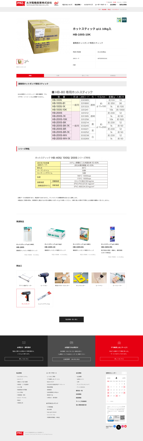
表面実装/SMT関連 (22, 389)
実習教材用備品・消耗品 (53, 417)
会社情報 (78, 373)
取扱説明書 (50, 387)
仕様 (57, 75)
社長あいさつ (80, 379)
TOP (99, 9)
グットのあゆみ (81, 387)
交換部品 (112, 75)
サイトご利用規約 (81, 401)
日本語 (114, 2)
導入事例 (49, 409)
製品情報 (104, 9)
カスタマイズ (88, 4)
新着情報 (78, 398)
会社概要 (79, 376)
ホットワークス (51, 414)
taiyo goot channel (51, 412)
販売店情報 (123, 4)
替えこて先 (85, 75)
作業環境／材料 (21, 395)
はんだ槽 (19, 387)
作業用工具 (20, 403)
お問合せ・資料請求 (52, 397)
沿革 (78, 382)
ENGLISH (119, 2)
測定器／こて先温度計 (23, 384)
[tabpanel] (43, 37)
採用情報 (78, 394)
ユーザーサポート (51, 373)
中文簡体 (124, 2)
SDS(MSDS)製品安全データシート (56, 384)
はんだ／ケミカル (21, 397)
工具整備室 (50, 407)
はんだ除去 (20, 392)
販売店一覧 (79, 390)
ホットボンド (115, 9)
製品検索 (109, 2)
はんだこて (20, 379)
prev (123, 373)
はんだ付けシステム (22, 376)
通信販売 (49, 389)
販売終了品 (50, 395)
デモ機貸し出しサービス (53, 379)
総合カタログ (50, 382)
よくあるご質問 (51, 376)
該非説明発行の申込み (52, 392)
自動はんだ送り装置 (22, 382)
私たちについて (67, 4)
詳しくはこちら (23, 359)
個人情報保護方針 (81, 405)
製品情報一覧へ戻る (71, 319)
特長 (30, 75)
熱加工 (109, 9)
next (125, 373)
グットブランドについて (83, 384)
